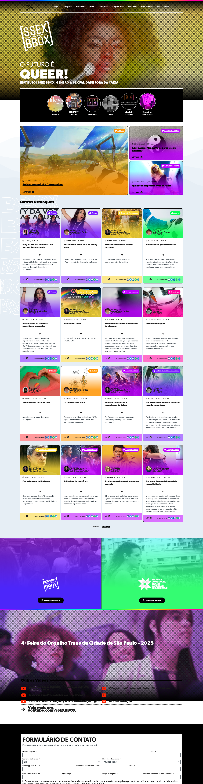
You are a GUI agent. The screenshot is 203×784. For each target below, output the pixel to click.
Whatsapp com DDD (30, 766)
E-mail (131, 766)
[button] (46, 279)
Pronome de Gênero (30, 759)
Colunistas (80, 7)
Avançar (106, 527)
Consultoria (103, 7)
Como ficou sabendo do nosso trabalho (157, 774)
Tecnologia (175, 292)
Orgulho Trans (118, 7)
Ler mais (27, 192)
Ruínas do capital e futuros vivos (43, 184)
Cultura (53, 213)
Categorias (67, 7)
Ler (24, 279)
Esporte (176, 213)
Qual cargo (66, 774)
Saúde (53, 371)
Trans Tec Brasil (146, 7)
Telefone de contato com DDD (87, 766)
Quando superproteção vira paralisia (151, 186)
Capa (56, 7)
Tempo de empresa (109, 774)
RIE (158, 7)
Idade (152, 752)
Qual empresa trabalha (31, 774)
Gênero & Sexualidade (129, 213)
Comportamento (171, 131)
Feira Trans (132, 7)
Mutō (166, 7)
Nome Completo (28, 752)
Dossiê (91, 7)
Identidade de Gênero (110, 759)
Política (120, 131)
